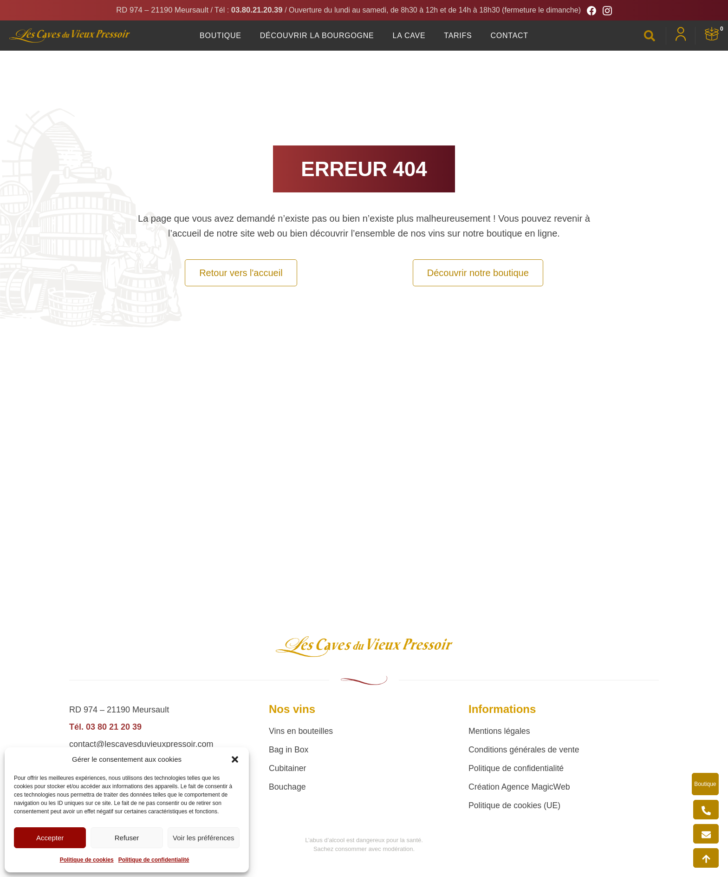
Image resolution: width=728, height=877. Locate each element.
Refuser (127, 838)
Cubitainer (288, 768)
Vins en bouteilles (301, 731)
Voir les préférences (203, 838)
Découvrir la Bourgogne (317, 36)
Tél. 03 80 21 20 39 (105, 727)
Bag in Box (289, 749)
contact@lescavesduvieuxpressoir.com (141, 744)
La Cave (409, 36)
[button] (235, 759)
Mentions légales (499, 731)
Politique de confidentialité (153, 860)
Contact (509, 36)
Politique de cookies (87, 860)
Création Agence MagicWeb (520, 786)
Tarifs (458, 36)
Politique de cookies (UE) (515, 805)
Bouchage (287, 786)
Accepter (50, 838)
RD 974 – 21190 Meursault (160, 10)
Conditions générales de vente (524, 749)
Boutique (220, 36)
